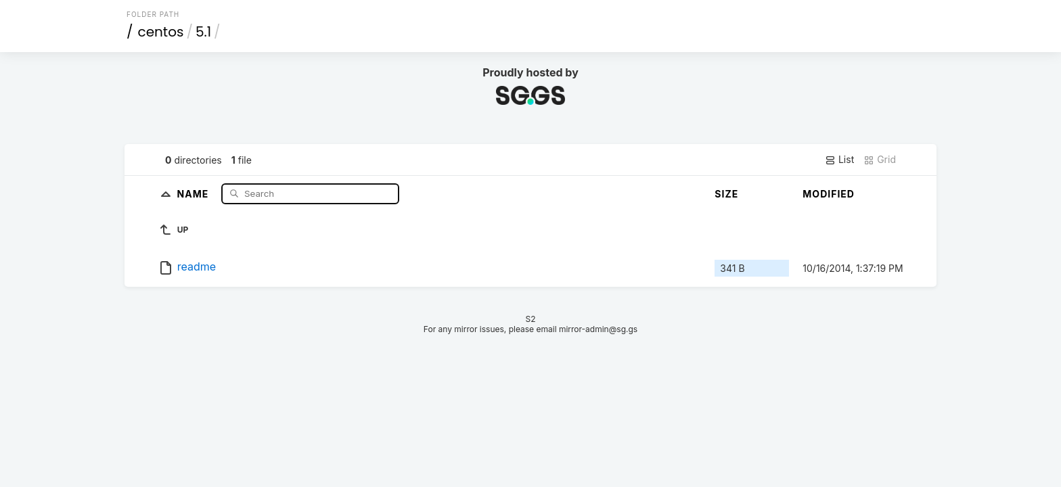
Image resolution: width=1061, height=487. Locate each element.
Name (194, 193)
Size (726, 194)
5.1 (203, 31)
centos (161, 31)
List (839, 160)
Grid (879, 160)
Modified (829, 194)
